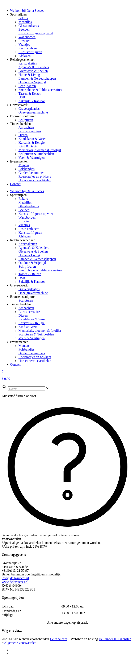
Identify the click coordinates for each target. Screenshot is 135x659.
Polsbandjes (26, 349)
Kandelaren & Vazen (32, 319)
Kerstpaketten (27, 244)
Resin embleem (28, 229)
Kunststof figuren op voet (35, 213)
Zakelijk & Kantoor (31, 281)
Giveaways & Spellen (33, 251)
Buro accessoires (29, 311)
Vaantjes (24, 225)
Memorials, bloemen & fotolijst (39, 330)
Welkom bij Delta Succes (27, 191)
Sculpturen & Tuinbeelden (36, 334)
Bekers (23, 198)
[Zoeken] (26, 388)
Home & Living (29, 255)
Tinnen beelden (20, 304)
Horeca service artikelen (34, 360)
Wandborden (26, 217)
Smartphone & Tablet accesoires (40, 270)
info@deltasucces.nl (15, 578)
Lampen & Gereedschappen (37, 259)
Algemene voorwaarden (20, 643)
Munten (23, 345)
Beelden (23, 210)
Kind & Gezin (28, 327)
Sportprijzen (18, 195)
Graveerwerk (19, 285)
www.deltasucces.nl (15, 582)
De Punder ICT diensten (115, 639)
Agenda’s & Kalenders (33, 247)
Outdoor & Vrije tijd (32, 262)
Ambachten (26, 308)
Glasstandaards (28, 206)
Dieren (23, 315)
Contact (15, 364)
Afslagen (24, 236)
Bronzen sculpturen (23, 296)
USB (21, 278)
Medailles (25, 202)
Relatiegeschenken (22, 240)
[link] (47, 388)
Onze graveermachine (33, 293)
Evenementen (19, 342)
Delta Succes (58, 639)
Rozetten (24, 221)
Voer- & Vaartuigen (31, 338)
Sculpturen (25, 300)
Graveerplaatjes (28, 289)
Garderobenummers (31, 353)
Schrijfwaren (27, 266)
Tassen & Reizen (29, 274)
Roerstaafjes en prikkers (34, 357)
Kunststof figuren (30, 232)
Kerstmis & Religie (31, 323)
